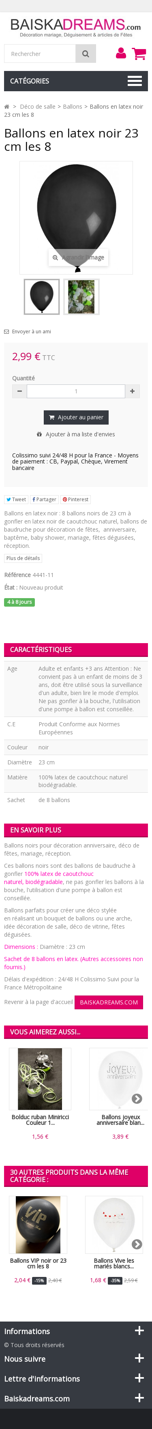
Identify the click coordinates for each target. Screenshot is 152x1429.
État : (10, 587)
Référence (17, 575)
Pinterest (75, 499)
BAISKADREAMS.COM (109, 1002)
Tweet (16, 499)
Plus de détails (23, 558)
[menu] (121, 53)
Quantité (23, 378)
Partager (44, 499)
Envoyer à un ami (31, 332)
